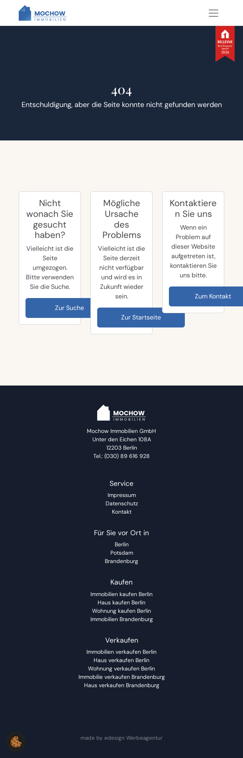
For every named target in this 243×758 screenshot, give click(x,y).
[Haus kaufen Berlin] (121, 602)
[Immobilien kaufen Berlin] (121, 594)
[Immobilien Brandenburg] (121, 619)
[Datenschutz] (121, 503)
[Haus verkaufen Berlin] (121, 660)
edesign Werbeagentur (133, 738)
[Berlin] (121, 544)
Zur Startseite (141, 317)
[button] (16, 741)
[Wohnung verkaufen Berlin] (121, 668)
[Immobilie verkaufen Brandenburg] (121, 677)
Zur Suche (69, 308)
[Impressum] (121, 495)
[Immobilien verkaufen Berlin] (121, 652)
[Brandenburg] (121, 561)
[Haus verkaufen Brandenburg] (121, 685)
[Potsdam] (121, 553)
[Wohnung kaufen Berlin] (121, 611)
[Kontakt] (121, 512)
